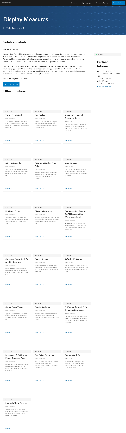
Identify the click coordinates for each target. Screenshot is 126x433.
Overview (74, 3)
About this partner (11, 84)
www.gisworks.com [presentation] (105, 86)
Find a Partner (118, 3)
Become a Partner (102, 3)
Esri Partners (6, 3)
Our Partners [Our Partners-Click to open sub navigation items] (86, 3)
